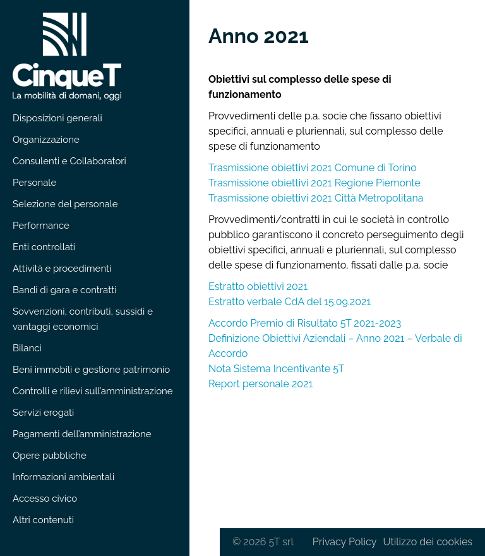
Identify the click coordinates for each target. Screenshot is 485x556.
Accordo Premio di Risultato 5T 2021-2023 (304, 323)
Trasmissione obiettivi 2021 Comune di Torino (312, 168)
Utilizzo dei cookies (427, 542)
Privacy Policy (345, 542)
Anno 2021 (258, 35)
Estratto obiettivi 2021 (258, 287)
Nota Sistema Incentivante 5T (276, 369)
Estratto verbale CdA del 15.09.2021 (289, 302)
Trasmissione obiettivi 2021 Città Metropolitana (316, 198)
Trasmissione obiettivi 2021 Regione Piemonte (314, 183)
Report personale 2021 (260, 384)
